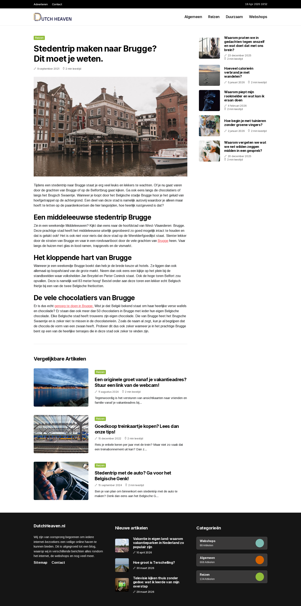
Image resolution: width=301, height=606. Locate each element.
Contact (57, 4)
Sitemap (40, 562)
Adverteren (41, 4)
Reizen (213, 17)
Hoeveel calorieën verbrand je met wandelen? (238, 72)
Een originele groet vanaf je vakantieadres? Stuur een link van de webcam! (140, 382)
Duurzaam (234, 17)
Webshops (258, 17)
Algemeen (193, 17)
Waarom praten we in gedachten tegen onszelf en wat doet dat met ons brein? (244, 44)
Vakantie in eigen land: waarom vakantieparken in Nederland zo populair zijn (158, 543)
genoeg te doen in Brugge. (74, 306)
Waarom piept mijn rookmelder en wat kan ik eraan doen (244, 96)
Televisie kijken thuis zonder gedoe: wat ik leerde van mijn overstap (156, 582)
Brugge (163, 241)
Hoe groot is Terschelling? (154, 563)
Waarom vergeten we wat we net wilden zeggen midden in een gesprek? (245, 146)
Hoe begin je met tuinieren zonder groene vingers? (245, 123)
